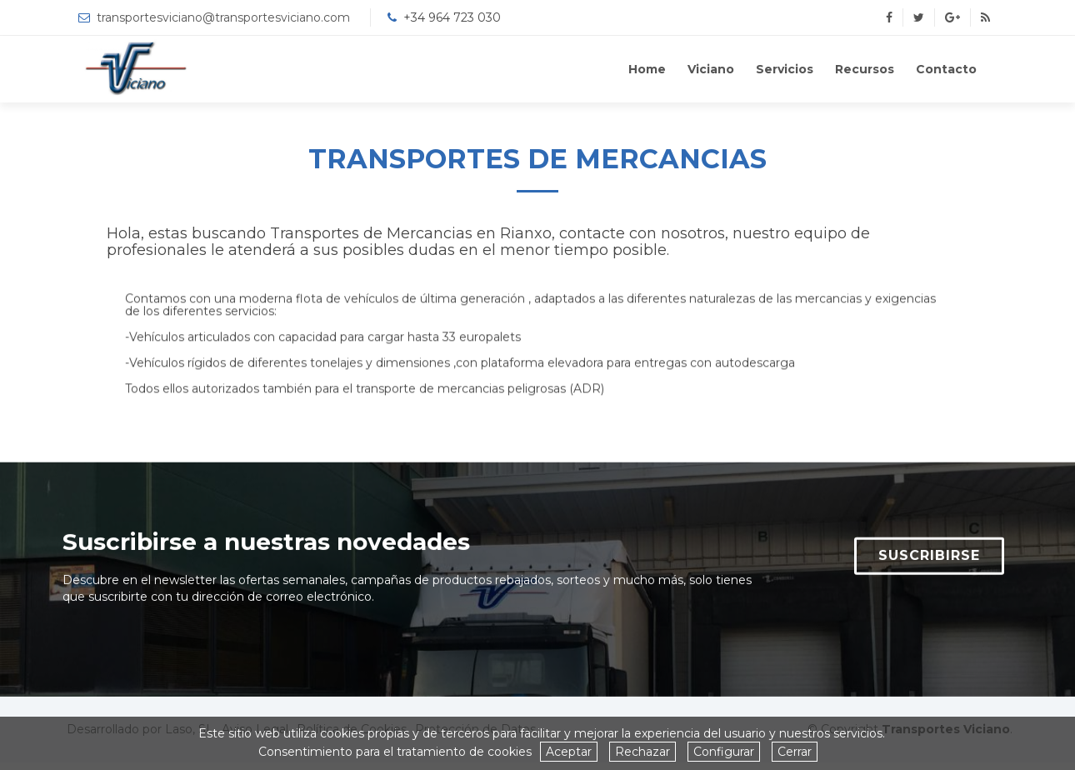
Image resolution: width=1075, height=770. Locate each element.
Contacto (946, 69)
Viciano (711, 69)
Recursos (864, 69)
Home (647, 69)
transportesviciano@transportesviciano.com (223, 17)
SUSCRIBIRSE (929, 564)
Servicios (784, 69)
